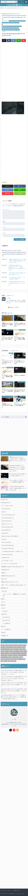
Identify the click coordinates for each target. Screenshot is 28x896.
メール (4, 227)
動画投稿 (4, 588)
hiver (13, 698)
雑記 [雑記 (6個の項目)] (12, 661)
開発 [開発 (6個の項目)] (9, 661)
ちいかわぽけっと (7, 560)
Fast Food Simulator (7, 517)
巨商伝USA (5, 569)
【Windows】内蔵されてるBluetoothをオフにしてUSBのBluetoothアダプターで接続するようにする (17, 268)
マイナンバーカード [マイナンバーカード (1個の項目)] (22, 655)
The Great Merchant (7, 545)
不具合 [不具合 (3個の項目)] (10, 657)
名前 (3, 221)
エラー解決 (6, 623)
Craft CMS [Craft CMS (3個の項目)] (16, 645)
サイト (4, 233)
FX (3, 602)
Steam (3, 539)
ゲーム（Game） (6, 505)
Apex (3, 511)
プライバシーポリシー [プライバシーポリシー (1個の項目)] (15, 653)
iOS (3, 608)
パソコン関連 (5, 629)
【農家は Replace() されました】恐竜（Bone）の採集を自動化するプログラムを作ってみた (17, 261)
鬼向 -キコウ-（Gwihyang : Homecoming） (13, 585)
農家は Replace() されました (9, 582)
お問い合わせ (17, 890)
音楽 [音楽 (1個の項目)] (15, 661)
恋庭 (3, 572)
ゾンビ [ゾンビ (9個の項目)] (2, 653)
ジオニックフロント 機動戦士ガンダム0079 (14, 595)
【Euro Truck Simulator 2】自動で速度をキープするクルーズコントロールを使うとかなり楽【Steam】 (14, 672)
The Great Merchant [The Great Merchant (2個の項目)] (5, 649)
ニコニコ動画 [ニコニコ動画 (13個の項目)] (7, 653)
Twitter (16, 307)
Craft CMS (6, 617)
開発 (3, 605)
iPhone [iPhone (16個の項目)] (24, 645)
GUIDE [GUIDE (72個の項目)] (20, 645)
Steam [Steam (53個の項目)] (23, 647)
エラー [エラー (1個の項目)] (7, 651)
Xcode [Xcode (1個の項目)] (24, 649)
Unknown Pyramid (7, 554)
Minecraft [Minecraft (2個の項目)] (3, 647)
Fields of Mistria (6, 521)
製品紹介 (4, 635)
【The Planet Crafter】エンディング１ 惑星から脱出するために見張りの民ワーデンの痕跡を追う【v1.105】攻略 (13, 696)
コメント (5, 209)
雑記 (3, 626)
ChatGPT (4, 499)
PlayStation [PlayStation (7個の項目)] (19, 647)
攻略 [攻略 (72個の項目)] (24, 659)
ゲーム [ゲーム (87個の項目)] (21, 651)
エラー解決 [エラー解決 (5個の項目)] (12, 651)
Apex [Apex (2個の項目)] (7, 645)
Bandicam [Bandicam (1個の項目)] (11, 645)
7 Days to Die (5, 508)
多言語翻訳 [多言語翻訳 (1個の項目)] (8, 659)
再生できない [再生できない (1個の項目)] (15, 657)
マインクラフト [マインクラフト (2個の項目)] (4, 657)
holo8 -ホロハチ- (6, 524)
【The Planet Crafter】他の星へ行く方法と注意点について (17, 273)
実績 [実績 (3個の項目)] (15, 659)
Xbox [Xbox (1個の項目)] (20, 649)
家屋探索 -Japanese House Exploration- (12, 566)
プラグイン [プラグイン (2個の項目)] (24, 653)
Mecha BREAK (6, 530)
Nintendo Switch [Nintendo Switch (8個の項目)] (9, 647)
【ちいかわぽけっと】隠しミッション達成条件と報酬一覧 (17, 278)
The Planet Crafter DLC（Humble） (12, 551)
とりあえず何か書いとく (14, 5)
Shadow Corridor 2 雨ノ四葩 (9, 536)
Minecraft (4, 533)
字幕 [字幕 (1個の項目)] (12, 659)
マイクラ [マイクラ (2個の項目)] (15, 655)
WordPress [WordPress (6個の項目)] (16, 649)
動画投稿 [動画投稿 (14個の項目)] (21, 657)
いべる (8, 298)
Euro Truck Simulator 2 (8, 514)
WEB (3, 614)
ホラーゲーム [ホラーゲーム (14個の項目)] (3, 655)
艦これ (4, 579)
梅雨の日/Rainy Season (8, 575)
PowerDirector (5, 502)
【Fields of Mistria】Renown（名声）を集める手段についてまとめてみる (17, 283)
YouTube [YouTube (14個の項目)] (2, 651)
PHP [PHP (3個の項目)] (15, 647)
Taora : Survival (6, 542)
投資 (3, 599)
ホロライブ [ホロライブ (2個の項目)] (10, 655)
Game (4, 591)
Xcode (4, 611)
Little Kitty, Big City (7, 527)
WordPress (6, 620)
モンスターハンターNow (9, 563)
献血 (3, 632)
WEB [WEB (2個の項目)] (11, 649)
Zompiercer (5, 557)
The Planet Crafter (7, 548)
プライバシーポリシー (6, 890)
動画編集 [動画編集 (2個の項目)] (3, 659)
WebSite (10, 307)
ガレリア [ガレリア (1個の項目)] (17, 651)
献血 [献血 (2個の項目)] (2, 661)
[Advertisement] (14, 58)
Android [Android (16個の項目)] (2, 645)
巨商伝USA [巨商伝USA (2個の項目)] (19, 659)
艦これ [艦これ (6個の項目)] (5, 661)
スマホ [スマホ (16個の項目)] (25, 651)
